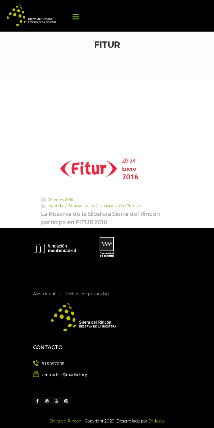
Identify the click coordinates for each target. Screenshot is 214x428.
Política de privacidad (87, 294)
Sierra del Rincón (65, 421)
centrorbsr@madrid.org (64, 374)
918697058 (53, 363)
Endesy (156, 421)
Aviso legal (44, 294)
